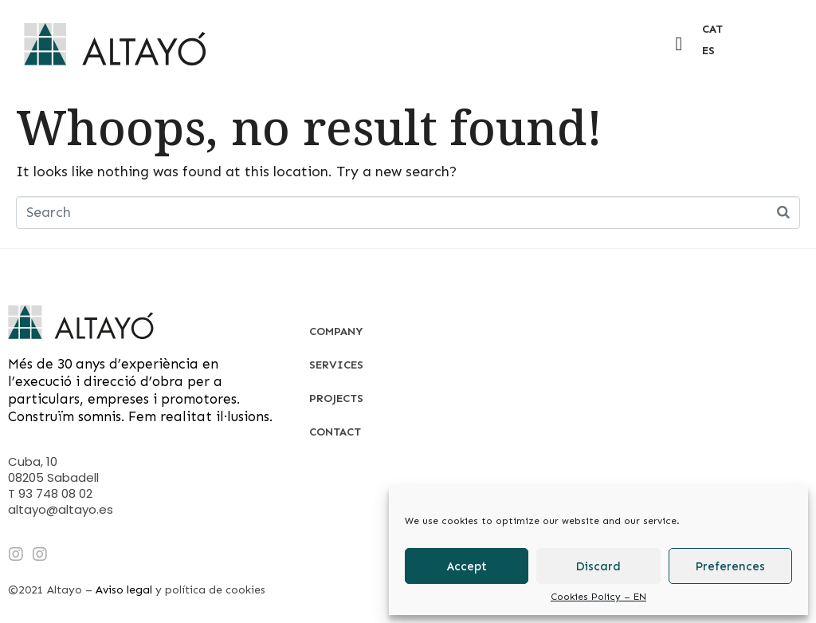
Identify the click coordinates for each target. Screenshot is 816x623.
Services (336, 365)
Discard (598, 566)
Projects (336, 398)
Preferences (730, 566)
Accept (467, 566)
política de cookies (215, 590)
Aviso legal (124, 590)
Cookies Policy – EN (598, 597)
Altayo (64, 590)
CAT (712, 29)
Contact (335, 432)
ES (708, 50)
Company (336, 331)
